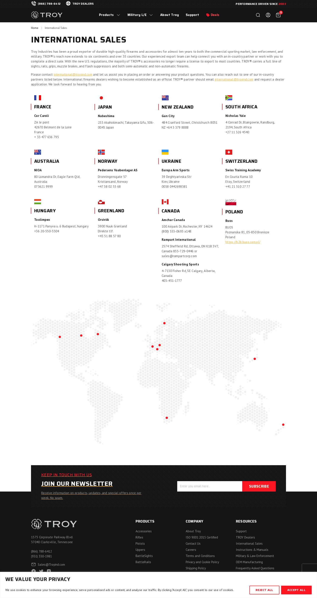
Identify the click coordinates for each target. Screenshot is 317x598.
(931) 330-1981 (41, 556)
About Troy (169, 15)
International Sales (249, 543)
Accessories (144, 531)
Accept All (296, 590)
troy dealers (83, 4)
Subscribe (259, 486)
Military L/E (137, 15)
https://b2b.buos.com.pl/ (242, 242)
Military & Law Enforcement (255, 556)
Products (106, 15)
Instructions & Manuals (252, 550)
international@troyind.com (73, 74)
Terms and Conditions (200, 556)
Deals (215, 15)
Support (192, 15)
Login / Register (268, 15)
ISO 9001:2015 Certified (202, 537)
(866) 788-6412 (49, 4)
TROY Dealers (245, 537)
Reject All (264, 590)
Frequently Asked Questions (255, 568)
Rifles (139, 537)
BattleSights (144, 556)
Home (34, 28)
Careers (191, 550)
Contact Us (193, 543)
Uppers (140, 550)
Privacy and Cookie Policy (202, 562)
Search (257, 15)
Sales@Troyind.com (51, 564)
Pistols (140, 543)
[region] (158, 585)
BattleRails (143, 562)
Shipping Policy (196, 568)
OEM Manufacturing (249, 562)
